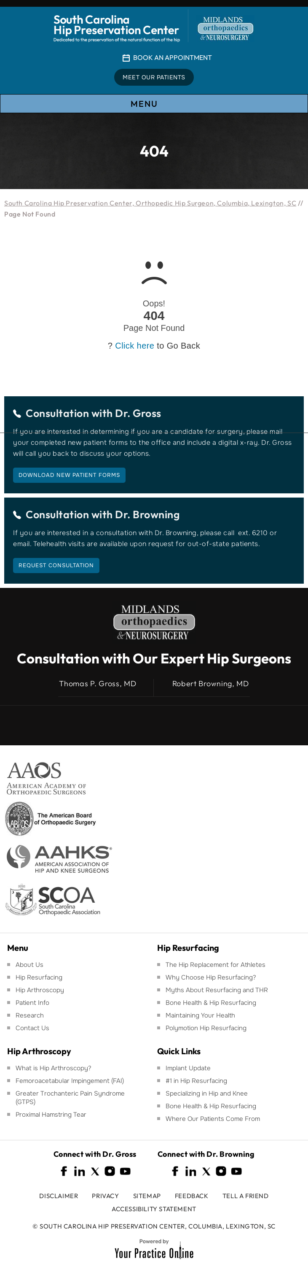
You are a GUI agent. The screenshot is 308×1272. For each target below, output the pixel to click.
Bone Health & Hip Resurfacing (211, 1003)
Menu (153, 104)
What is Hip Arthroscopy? (53, 1068)
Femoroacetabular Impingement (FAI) (70, 1081)
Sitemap (147, 1196)
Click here (134, 345)
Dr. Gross (138, 413)
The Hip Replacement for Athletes (215, 965)
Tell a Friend (245, 1196)
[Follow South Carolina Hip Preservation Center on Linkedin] (79, 1171)
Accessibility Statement (154, 1209)
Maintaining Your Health (200, 1015)
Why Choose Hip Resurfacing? (211, 977)
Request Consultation (56, 565)
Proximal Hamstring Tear (51, 1114)
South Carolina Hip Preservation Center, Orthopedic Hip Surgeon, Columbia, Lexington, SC (150, 203)
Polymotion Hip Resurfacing (206, 1028)
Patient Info (32, 1003)
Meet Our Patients (154, 77)
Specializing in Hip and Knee (207, 1093)
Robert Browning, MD (210, 683)
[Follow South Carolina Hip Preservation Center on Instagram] (109, 1171)
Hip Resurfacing (39, 977)
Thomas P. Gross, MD (97, 683)
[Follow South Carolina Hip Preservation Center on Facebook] (64, 1171)
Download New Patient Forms (69, 475)
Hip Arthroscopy (40, 990)
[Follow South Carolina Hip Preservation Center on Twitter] (94, 1171)
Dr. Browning (147, 514)
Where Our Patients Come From (213, 1119)
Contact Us (32, 1028)
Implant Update (188, 1068)
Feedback (192, 1196)
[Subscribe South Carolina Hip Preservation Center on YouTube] (125, 1171)
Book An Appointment (172, 57)
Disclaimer (58, 1196)
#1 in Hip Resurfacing (196, 1081)
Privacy (105, 1196)
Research (30, 1015)
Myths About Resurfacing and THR (217, 990)
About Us (29, 965)
